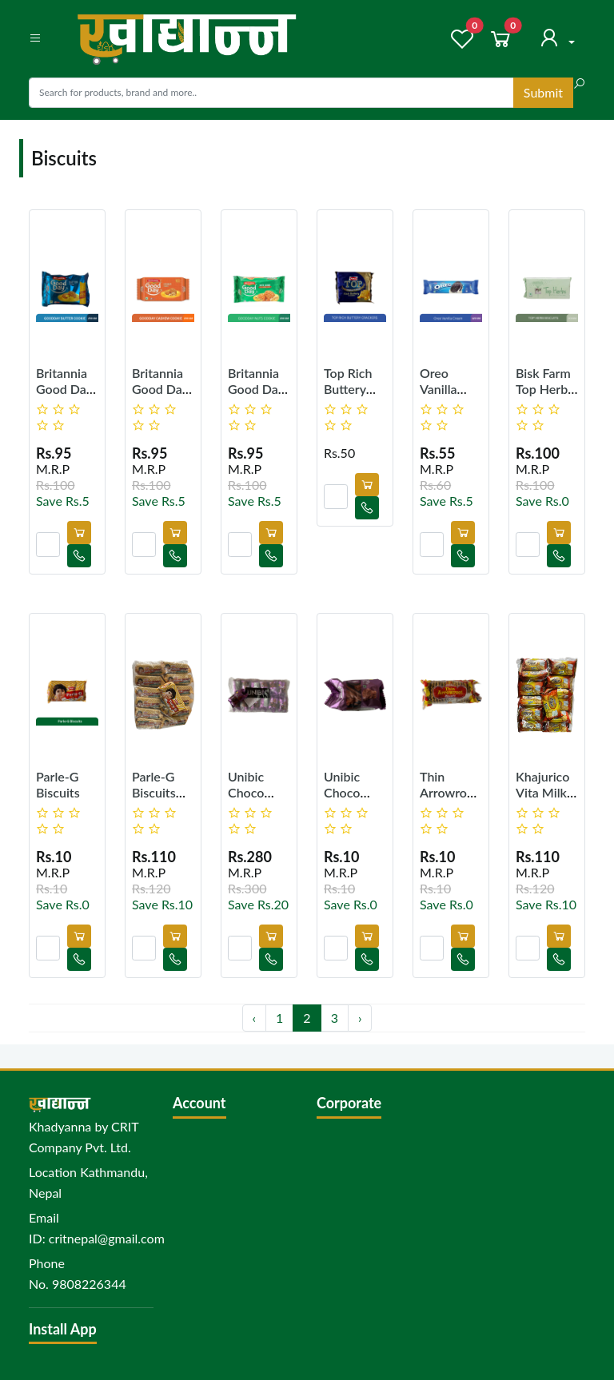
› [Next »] (360, 1017)
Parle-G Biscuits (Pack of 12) (154, 799)
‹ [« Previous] (255, 1017)
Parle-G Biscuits (58, 784)
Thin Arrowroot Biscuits (449, 791)
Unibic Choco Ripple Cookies (346, 799)
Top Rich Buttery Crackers (348, 388)
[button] (35, 38)
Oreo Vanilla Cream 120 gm (451, 396)
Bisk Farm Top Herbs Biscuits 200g (544, 396)
